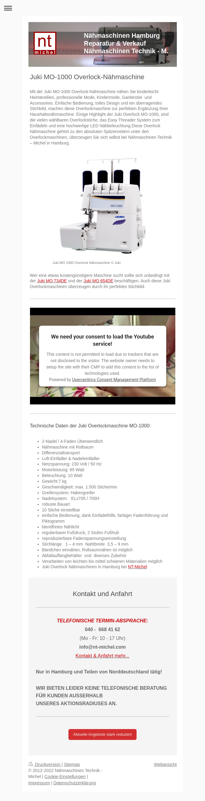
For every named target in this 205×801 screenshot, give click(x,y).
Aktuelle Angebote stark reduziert (102, 734)
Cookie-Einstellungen (65, 776)
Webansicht (165, 764)
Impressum (39, 782)
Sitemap (72, 764)
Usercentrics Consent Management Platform (114, 379)
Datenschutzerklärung (74, 782)
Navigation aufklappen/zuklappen (102, 8)
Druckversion (45, 764)
